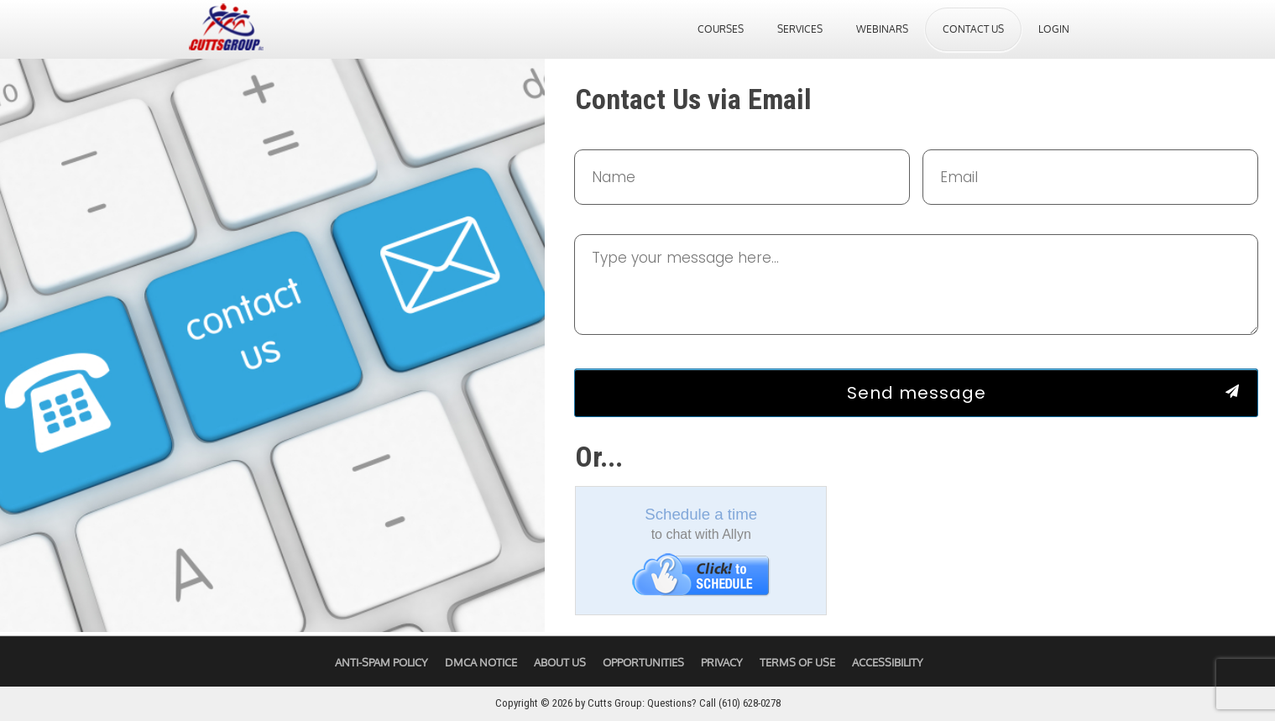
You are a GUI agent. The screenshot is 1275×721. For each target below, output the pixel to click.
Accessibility (887, 662)
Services (800, 29)
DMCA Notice (481, 662)
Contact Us (973, 29)
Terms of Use (797, 662)
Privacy (722, 662)
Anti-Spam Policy (381, 662)
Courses (721, 29)
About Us (560, 662)
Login (1053, 29)
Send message (916, 393)
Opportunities (643, 662)
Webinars (882, 29)
